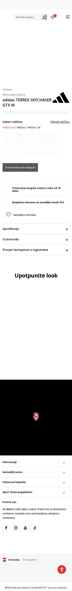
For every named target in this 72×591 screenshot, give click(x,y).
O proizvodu (35, 239)
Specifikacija (35, 229)
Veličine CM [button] (34, 127)
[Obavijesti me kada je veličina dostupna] (6, 136)
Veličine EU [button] (9, 127)
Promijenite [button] (30, 559)
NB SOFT (42, 587)
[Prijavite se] (53, 17)
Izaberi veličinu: (13, 121)
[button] (31, 17)
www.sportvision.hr (21, 587)
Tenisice (7, 89)
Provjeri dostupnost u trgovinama (35, 250)
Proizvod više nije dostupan (20, 167)
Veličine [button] (21, 127)
